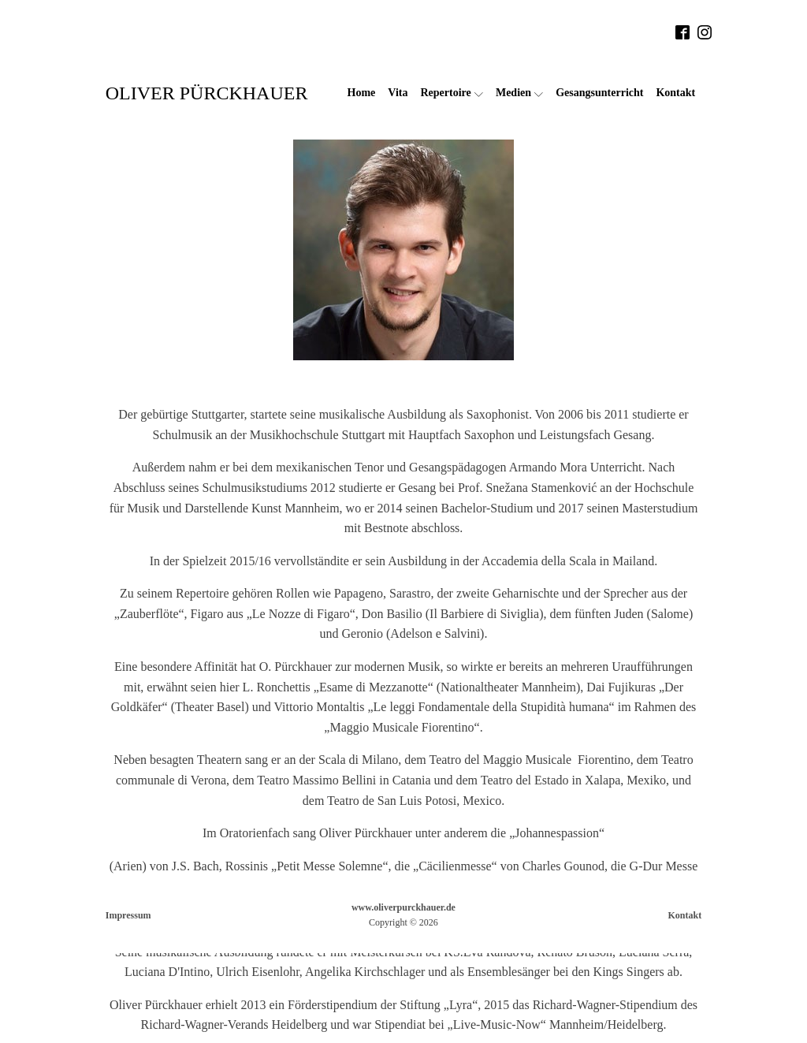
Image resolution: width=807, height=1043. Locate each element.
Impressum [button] (128, 915)
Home (362, 93)
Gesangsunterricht (599, 93)
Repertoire (451, 93)
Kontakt (675, 93)
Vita (397, 93)
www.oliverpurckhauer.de (403, 907)
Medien (519, 93)
